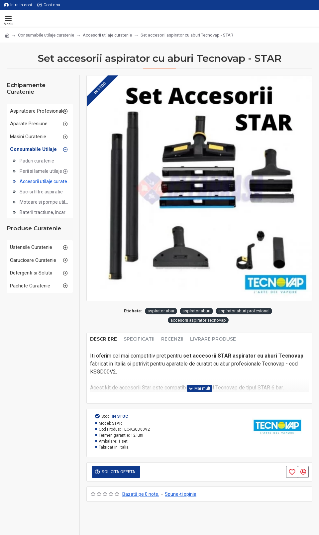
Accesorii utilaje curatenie (107, 35)
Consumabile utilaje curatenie (46, 35)
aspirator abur (161, 310)
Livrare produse (213, 339)
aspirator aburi (196, 310)
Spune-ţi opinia (180, 494)
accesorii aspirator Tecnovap (198, 320)
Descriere (103, 339)
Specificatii (139, 339)
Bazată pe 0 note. (140, 494)
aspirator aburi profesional (243, 310)
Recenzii (172, 339)
